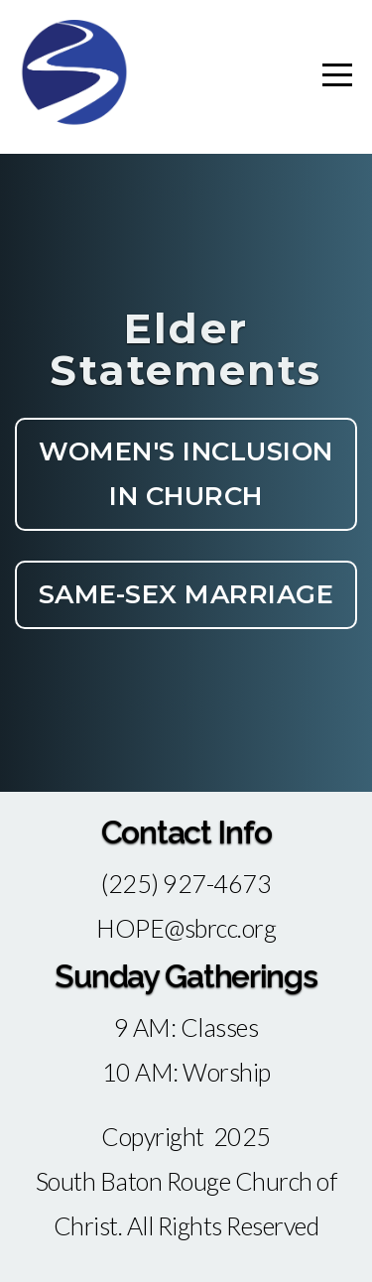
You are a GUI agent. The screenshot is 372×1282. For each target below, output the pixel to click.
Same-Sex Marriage (186, 594)
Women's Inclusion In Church (186, 474)
